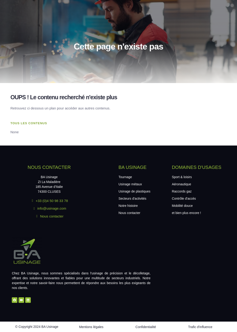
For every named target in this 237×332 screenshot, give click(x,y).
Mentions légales (91, 327)
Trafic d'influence (200, 327)
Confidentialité (145, 327)
